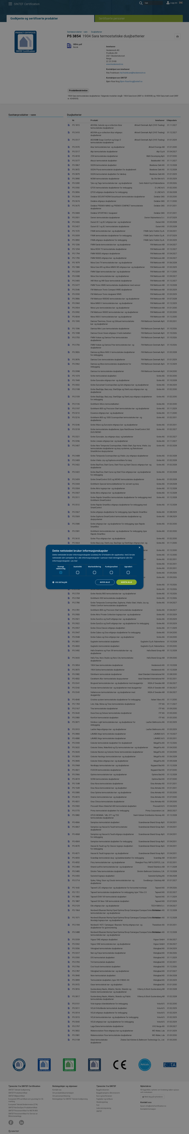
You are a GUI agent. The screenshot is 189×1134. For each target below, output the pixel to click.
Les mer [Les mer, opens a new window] (74, 561)
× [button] (139, 548)
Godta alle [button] (126, 582)
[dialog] (94, 567)
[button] (59, 582)
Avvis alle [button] (105, 582)
